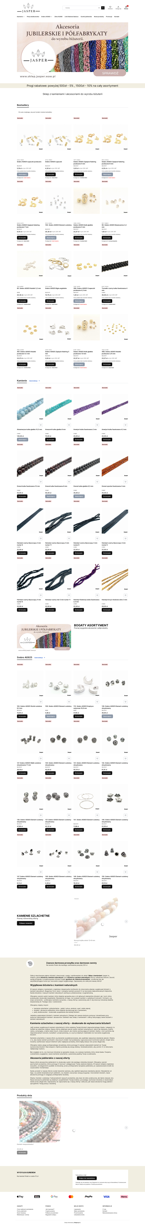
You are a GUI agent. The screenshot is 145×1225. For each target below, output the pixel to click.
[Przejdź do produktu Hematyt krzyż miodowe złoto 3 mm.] (115, 577)
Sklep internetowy (71, 1222)
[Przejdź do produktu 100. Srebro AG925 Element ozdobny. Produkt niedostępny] (58, 200)
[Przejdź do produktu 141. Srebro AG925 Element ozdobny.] (86, 797)
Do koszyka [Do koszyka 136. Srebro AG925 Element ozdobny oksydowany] (22, 830)
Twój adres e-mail (81, 1175)
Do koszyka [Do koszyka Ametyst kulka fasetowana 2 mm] (78, 439)
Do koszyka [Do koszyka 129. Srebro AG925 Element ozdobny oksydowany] (50, 773)
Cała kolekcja (34, 381)
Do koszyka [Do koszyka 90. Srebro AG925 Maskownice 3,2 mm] (107, 237)
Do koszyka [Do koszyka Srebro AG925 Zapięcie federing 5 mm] (50, 364)
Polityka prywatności (51, 1213)
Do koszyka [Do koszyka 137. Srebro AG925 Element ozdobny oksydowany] (50, 830)
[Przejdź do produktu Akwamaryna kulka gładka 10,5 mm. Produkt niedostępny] (30, 407)
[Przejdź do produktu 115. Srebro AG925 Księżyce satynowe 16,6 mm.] (86, 683)
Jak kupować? (49, 1209)
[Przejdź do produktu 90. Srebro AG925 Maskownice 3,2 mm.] (115, 200)
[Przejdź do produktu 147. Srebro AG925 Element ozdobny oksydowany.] (30, 854)
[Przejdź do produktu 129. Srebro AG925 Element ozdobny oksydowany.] (58, 740)
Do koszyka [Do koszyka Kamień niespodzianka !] (22, 1152)
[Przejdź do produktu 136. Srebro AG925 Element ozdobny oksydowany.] (30, 797)
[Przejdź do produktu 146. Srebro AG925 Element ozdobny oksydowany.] (115, 797)
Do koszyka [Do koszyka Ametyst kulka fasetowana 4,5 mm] (107, 439)
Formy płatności (21, 1211)
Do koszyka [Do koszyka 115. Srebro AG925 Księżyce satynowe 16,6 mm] (78, 716)
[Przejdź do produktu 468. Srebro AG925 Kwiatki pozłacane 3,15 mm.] (115, 327)
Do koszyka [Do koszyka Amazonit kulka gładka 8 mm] (50, 439)
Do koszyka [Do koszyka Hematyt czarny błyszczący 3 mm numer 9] (107, 553)
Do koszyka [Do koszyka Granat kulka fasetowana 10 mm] (22, 496)
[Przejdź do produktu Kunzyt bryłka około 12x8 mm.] (97, 918)
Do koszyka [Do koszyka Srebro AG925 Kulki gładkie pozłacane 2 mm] (78, 237)
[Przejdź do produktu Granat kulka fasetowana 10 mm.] (30, 463)
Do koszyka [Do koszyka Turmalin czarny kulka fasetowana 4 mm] (107, 301)
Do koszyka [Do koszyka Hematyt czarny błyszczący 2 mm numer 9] (22, 553)
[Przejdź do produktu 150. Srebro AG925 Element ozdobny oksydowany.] (115, 854)
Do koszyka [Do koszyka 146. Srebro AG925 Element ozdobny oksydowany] (107, 830)
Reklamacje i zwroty (23, 1214)
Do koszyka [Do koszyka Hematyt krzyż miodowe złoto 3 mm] (107, 610)
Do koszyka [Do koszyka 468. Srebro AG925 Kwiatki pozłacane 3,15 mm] (107, 364)
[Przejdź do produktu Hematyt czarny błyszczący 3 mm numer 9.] (115, 520)
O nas (104, 1209)
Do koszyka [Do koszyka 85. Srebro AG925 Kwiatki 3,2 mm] (22, 301)
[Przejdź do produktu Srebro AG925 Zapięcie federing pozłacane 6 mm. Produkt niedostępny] (115, 137)
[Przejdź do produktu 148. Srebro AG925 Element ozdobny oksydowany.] (58, 854)
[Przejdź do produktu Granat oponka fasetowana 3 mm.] (115, 463)
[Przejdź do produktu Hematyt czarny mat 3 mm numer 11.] (58, 577)
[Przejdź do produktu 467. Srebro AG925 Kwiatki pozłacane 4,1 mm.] (30, 327)
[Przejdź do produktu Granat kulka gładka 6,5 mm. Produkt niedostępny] (86, 463)
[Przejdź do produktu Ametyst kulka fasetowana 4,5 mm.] (115, 407)
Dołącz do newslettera (87, 1178)
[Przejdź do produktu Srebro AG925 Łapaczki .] (58, 137)
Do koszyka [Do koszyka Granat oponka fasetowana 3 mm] (107, 496)
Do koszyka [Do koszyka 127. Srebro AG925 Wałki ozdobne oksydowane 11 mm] (22, 773)
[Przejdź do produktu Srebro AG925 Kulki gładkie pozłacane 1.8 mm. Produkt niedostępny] (86, 327)
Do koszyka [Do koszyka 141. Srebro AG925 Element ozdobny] (78, 830)
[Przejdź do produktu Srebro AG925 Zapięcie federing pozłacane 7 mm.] (30, 200)
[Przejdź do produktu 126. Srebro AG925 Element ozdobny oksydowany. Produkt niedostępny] (115, 683)
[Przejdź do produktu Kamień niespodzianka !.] (40, 1121)
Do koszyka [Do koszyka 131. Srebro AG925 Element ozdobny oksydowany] (78, 773)
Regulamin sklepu (50, 1214)
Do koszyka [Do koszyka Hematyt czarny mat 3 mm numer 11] (50, 610)
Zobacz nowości (25, 923)
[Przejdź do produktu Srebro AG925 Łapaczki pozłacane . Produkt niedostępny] (30, 137)
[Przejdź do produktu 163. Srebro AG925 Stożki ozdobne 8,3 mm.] (30, 683)
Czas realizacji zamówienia (25, 1209)
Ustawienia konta (79, 1214)
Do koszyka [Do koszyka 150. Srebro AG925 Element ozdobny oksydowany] (107, 886)
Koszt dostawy (21, 1213)
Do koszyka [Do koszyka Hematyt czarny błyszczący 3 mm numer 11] (50, 553)
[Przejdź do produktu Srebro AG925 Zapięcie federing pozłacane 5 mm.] (86, 137)
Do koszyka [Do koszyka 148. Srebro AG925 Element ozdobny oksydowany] (50, 886)
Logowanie (77, 1209)
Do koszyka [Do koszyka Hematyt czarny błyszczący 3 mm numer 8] (78, 553)
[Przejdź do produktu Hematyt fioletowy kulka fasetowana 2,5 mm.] (86, 577)
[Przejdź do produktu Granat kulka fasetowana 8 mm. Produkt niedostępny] (58, 463)
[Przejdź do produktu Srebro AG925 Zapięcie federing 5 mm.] (58, 327)
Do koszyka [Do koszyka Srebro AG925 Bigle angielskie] (50, 301)
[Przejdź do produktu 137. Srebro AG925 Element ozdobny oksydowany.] (58, 797)
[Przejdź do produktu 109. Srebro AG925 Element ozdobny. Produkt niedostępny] (58, 683)
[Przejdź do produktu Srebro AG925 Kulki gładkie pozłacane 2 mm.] (86, 200)
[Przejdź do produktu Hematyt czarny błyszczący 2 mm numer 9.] (30, 520)
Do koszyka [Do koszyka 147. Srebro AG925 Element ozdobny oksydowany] (22, 886)
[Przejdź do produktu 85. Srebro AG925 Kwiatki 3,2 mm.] (30, 264)
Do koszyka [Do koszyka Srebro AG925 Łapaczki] (50, 174)
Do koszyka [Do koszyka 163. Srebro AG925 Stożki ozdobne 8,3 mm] (22, 716)
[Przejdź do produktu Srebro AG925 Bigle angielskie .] (58, 264)
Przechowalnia (78, 1213)
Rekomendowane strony (110, 1213)
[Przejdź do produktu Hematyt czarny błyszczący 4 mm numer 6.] (30, 577)
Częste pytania (50, 1211)
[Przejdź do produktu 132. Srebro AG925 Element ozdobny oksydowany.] (115, 740)
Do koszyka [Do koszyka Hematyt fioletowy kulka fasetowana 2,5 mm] (78, 610)
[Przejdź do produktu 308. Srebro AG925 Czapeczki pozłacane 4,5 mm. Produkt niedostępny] (86, 264)
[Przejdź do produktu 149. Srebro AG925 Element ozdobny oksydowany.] (86, 854)
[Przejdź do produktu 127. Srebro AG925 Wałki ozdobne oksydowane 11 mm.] (30, 740)
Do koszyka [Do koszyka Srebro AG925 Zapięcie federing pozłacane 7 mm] (22, 237)
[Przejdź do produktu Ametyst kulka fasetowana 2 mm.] (86, 407)
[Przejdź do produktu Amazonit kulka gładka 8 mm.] (58, 407)
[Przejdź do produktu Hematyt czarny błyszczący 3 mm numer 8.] (86, 520)
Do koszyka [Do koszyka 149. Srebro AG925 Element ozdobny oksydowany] (78, 886)
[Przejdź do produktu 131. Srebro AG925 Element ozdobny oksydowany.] (86, 740)
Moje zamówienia (79, 1211)
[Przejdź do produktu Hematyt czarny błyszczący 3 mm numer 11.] (58, 520)
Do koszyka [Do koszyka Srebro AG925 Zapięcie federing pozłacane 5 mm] (78, 174)
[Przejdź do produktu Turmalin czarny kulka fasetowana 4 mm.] (115, 264)
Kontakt (105, 1211)
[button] (103, 7)
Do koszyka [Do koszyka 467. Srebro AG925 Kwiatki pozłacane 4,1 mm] (22, 364)
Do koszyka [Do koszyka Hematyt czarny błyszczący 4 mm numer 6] (22, 610)
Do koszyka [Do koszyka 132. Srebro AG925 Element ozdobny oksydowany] (107, 773)
